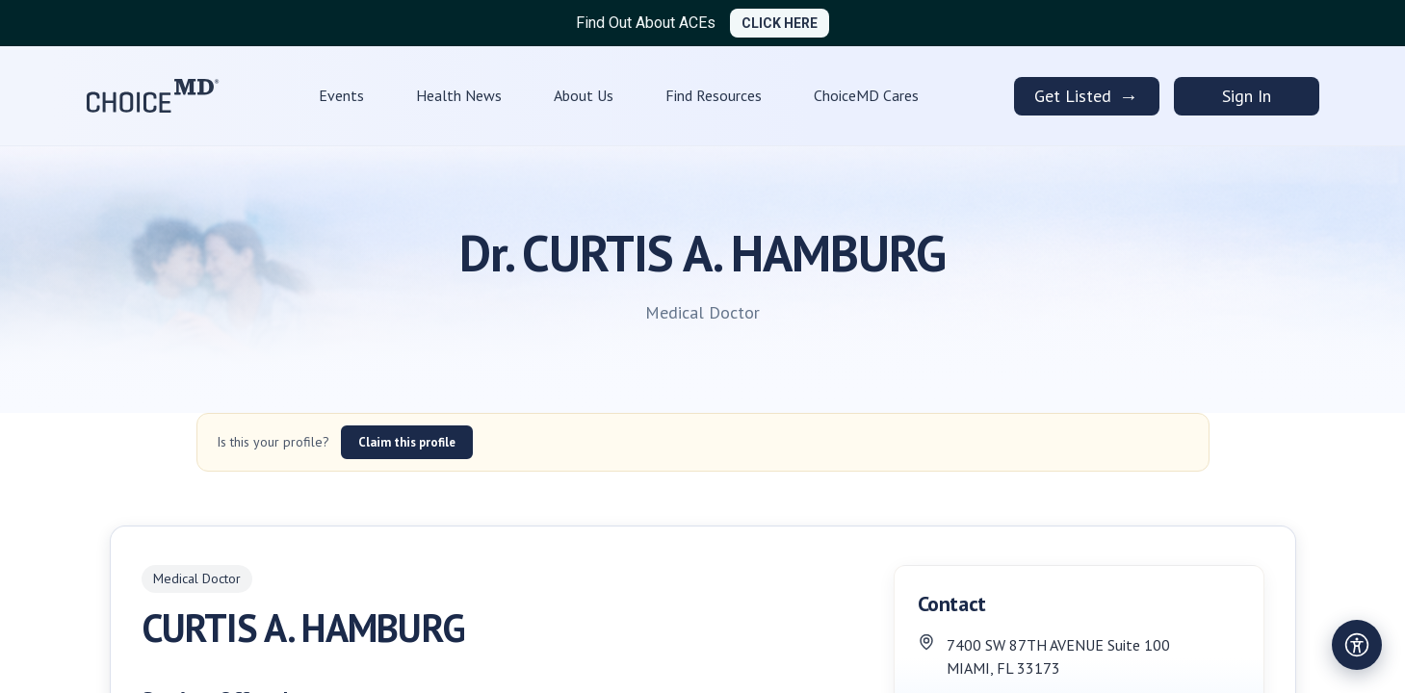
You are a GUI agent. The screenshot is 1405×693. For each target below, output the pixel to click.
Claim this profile (406, 442)
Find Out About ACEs (646, 22)
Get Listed (1086, 96)
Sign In (1246, 96)
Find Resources (713, 95)
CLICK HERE (780, 23)
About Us (583, 95)
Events (341, 95)
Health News (459, 95)
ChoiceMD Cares (866, 95)
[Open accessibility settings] (1357, 645)
